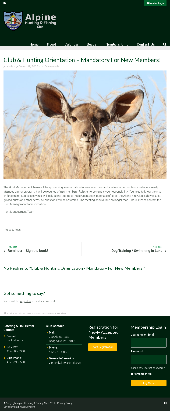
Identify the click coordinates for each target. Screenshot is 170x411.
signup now (137, 368)
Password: (137, 351)
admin (10, 66)
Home (34, 44)
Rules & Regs (13, 230)
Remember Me (141, 374)
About (51, 44)
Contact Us (146, 44)
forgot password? (155, 368)
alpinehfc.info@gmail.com (65, 362)
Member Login (155, 3)
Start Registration (103, 347)
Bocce (91, 44)
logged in (25, 301)
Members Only (116, 44)
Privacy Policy (64, 403)
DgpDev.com (28, 406)
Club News (13, 313)
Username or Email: (143, 334)
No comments (51, 66)
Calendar (72, 44)
